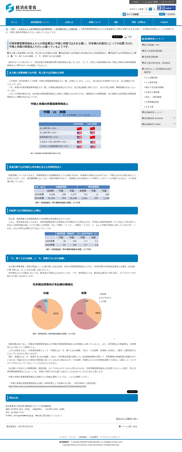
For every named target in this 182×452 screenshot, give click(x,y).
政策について (95, 22)
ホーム (14, 22)
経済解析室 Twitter (159, 124)
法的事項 (94, 437)
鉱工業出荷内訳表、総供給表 (157, 63)
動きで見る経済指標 (155, 87)
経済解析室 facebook (159, 118)
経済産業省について (40, 22)
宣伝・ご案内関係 (154, 97)
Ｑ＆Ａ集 (149, 107)
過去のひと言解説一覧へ (127, 419)
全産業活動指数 (151, 57)
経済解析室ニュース (153, 112)
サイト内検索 (133, 14)
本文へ (137, 2)
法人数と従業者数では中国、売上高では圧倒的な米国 (33, 53)
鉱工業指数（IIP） (152, 45)
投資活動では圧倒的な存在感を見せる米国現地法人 (84, 53)
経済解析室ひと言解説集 (66, 29)
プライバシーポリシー (111, 437)
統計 (116, 22)
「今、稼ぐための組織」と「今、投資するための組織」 (38, 56)
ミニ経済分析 (152, 82)
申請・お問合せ (139, 22)
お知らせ (69, 22)
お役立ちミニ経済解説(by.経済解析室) (35, 29)
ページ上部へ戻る (129, 426)
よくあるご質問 (151, 2)
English (164, 22)
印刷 (130, 37)
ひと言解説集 (152, 77)
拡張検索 (171, 14)
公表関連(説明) (152, 102)
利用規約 (83, 437)
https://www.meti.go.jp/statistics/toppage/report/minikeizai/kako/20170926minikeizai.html (47, 386)
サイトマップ (168, 2)
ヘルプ (63, 437)
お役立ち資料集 (153, 92)
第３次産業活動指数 (153, 51)
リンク (73, 437)
